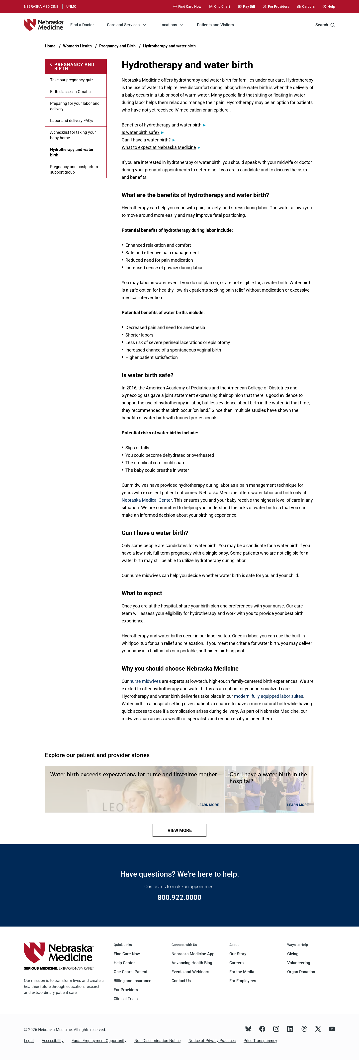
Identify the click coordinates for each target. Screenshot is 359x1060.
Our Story (237, 953)
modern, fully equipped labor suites (268, 696)
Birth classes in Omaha (70, 91)
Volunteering (298, 962)
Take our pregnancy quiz (71, 80)
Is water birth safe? (141, 132)
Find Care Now (127, 953)
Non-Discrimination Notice (157, 1040)
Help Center (124, 962)
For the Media (241, 971)
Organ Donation (301, 971)
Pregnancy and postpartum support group (74, 169)
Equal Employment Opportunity (99, 1040)
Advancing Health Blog (192, 962)
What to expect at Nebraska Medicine (159, 147)
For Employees (242, 980)
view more (180, 830)
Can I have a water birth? (146, 139)
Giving (292, 953)
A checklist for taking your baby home (73, 135)
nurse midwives (145, 681)
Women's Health (77, 46)
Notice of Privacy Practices (212, 1040)
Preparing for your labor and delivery (74, 106)
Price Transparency (260, 1040)
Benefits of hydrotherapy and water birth (161, 124)
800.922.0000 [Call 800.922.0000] (179, 897)
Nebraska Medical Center (147, 500)
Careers (236, 962)
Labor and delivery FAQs (71, 120)
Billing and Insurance (132, 980)
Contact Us (181, 980)
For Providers (126, 989)
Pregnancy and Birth (117, 46)
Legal (29, 1040)
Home (50, 46)
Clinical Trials (126, 998)
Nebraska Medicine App (193, 953)
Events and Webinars (190, 971)
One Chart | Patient (130, 971)
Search (325, 24)
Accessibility (53, 1040)
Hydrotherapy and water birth (169, 46)
